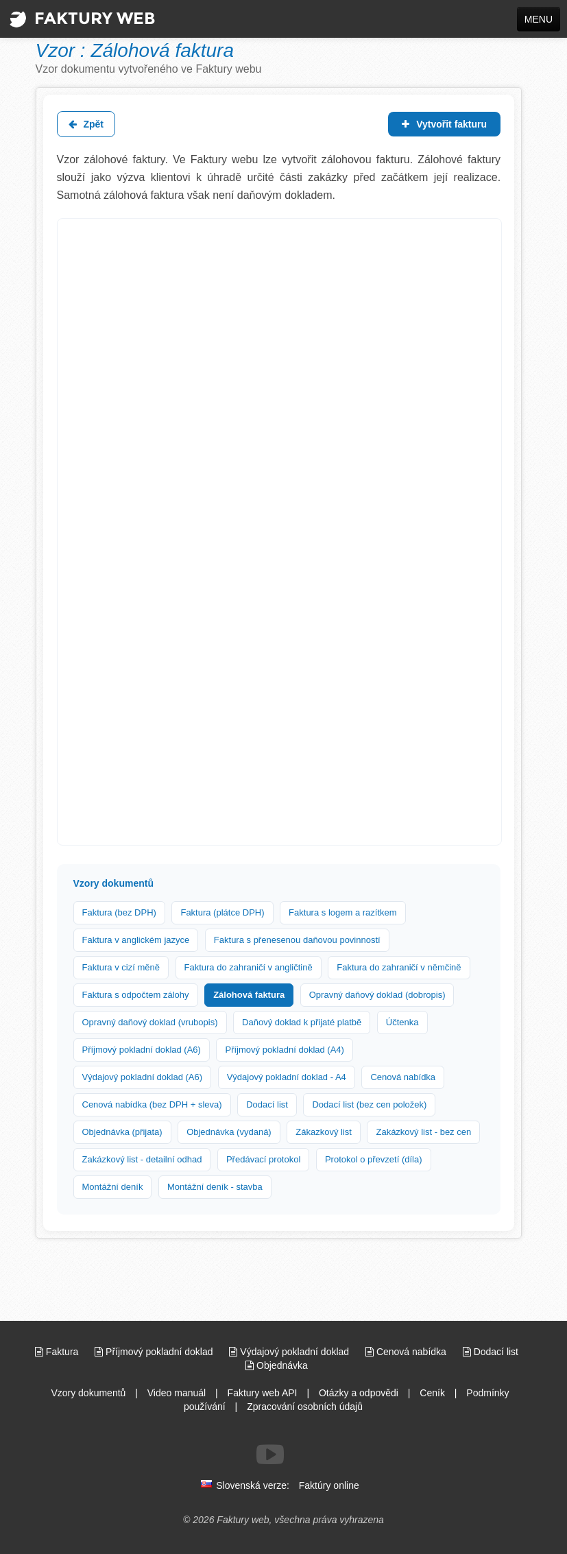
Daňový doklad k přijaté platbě (301, 1022)
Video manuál (176, 1392)
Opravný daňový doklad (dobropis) (377, 995)
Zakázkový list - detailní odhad (142, 1159)
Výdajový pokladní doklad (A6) (142, 1077)
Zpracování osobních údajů (305, 1406)
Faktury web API (263, 1392)
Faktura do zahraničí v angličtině (248, 967)
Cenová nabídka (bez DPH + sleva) (152, 1104)
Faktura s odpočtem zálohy (135, 995)
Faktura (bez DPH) (119, 912)
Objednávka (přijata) (122, 1132)
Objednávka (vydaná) (229, 1132)
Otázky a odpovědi (358, 1392)
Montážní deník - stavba (215, 1187)
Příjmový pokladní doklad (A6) (141, 1049)
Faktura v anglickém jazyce (136, 940)
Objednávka (276, 1365)
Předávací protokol (263, 1159)
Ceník (432, 1392)
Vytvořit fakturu (444, 124)
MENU (538, 19)
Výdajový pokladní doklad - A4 (286, 1077)
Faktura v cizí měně (121, 967)
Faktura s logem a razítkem (343, 912)
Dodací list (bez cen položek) (369, 1104)
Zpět (86, 124)
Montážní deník (112, 1187)
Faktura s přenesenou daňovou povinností (297, 940)
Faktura (58, 1351)
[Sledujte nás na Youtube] (270, 1454)
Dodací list (267, 1104)
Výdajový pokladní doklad (290, 1351)
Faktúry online (329, 1485)
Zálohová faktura (249, 995)
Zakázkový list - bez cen (423, 1132)
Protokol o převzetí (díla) (373, 1159)
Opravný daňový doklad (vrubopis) (150, 1022)
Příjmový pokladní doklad (155, 1351)
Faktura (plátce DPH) (222, 912)
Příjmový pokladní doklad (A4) (284, 1049)
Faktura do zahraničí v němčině (399, 967)
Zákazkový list (323, 1132)
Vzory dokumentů (88, 1392)
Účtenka (402, 1022)
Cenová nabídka (402, 1077)
